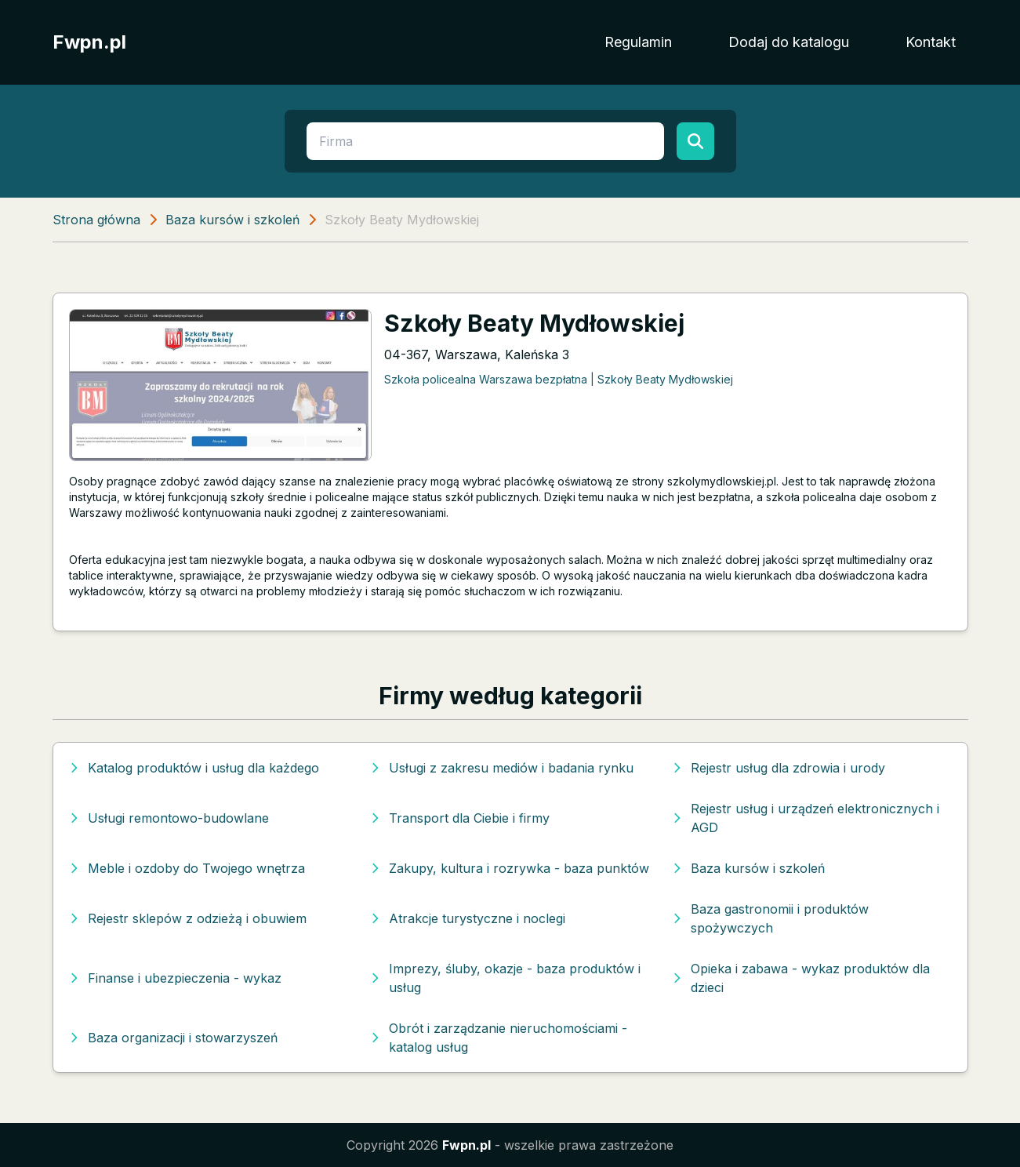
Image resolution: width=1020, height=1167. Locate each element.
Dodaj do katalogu (788, 42)
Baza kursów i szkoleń (232, 219)
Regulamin (638, 42)
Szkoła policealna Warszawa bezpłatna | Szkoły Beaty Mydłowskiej (558, 379)
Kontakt (931, 42)
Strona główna (96, 219)
